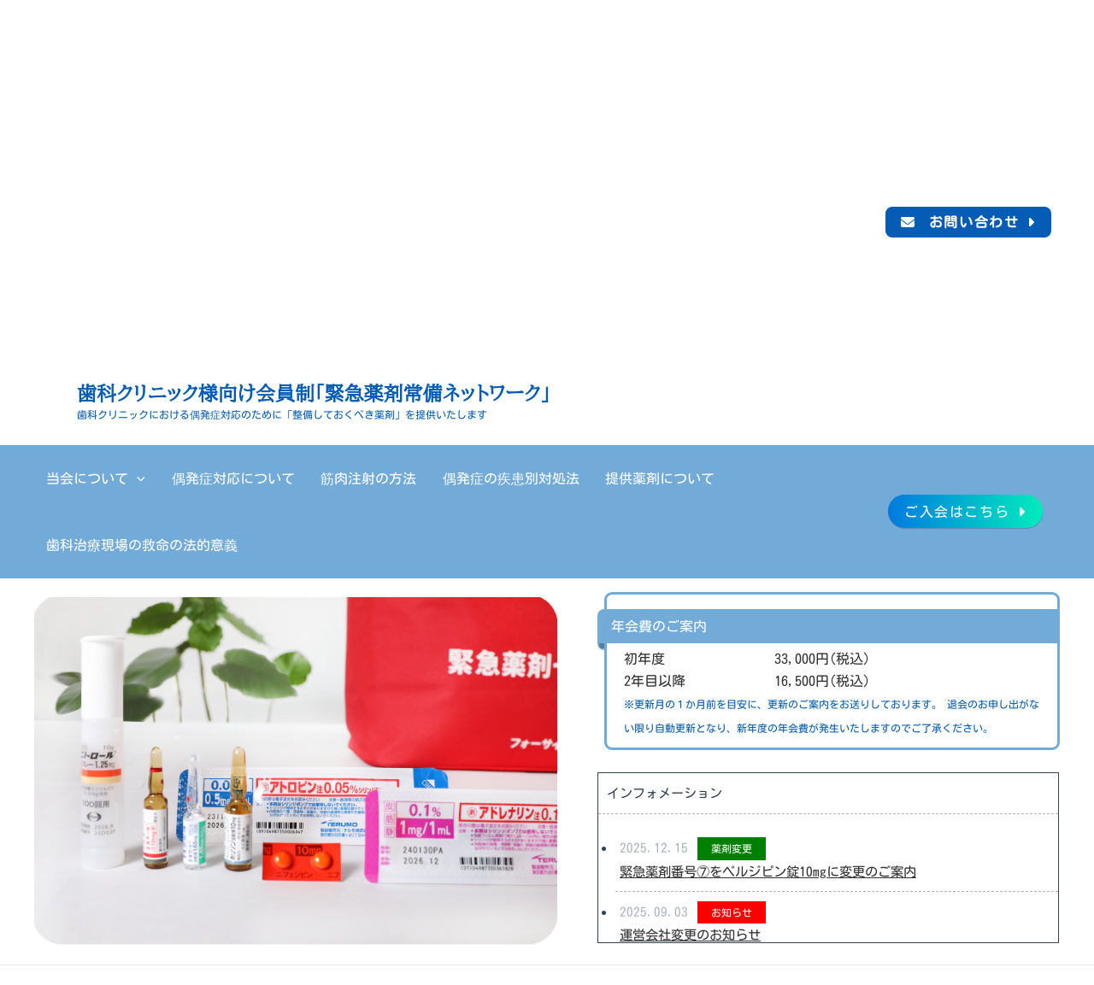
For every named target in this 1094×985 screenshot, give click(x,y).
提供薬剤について (587, 478)
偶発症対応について (207, 478)
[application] (127, 478)
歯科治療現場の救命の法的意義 (748, 478)
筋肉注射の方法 (327, 478)
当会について (86, 478)
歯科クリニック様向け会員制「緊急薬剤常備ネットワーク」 (313, 394)
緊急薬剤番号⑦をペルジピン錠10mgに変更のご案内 (777, 805)
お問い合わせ (974, 222)
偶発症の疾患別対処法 (453, 478)
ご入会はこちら (956, 478)
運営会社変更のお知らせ (695, 869)
